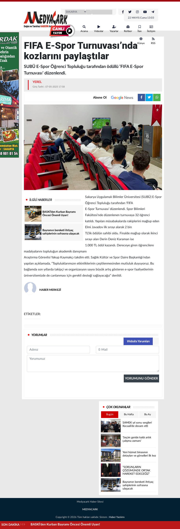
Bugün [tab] (109, 414)
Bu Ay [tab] (147, 414)
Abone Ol (115, 97)
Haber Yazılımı (117, 517)
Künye (141, 41)
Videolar (98, 29)
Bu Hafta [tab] (129, 414)
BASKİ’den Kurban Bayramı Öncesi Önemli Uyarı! (65, 524)
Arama (84, 29)
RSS (153, 41)
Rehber (128, 29)
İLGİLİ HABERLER (40, 199)
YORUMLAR (39, 335)
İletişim (151, 29)
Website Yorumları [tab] (138, 341)
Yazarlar (114, 29)
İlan (140, 29)
